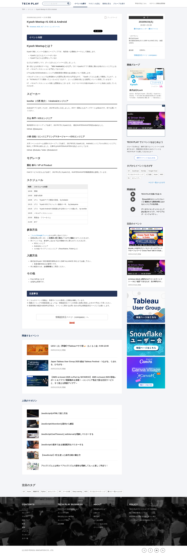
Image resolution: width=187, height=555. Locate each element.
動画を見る (107, 4)
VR (60, 491)
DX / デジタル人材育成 (66, 516)
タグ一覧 (25, 538)
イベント (30, 9)
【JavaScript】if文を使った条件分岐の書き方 (61, 455)
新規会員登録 (160, 3)
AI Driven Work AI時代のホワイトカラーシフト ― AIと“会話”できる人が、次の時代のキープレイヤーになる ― (145, 281)
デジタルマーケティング (135, 174)
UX (129, 171)
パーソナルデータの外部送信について (142, 520)
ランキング (26, 535)
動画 (23, 524)
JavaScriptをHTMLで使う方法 (54, 413)
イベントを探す (80, 4)
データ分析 (66, 491)
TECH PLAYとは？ (100, 509)
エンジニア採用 (63, 513)
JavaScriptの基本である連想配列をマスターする (62, 445)
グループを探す (119, 4)
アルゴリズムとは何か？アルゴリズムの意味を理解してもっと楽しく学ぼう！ (74, 466)
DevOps (143, 171)
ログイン (152, 3)
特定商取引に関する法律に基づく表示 (142, 516)
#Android (33, 27)
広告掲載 (61, 524)
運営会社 (97, 516)
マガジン (25, 516)
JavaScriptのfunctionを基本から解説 (57, 424)
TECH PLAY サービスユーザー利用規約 (143, 509)
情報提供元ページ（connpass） (146, 55)
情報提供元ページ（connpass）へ (72, 317)
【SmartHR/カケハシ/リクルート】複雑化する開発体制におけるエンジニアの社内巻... (153, 201)
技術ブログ (26, 520)
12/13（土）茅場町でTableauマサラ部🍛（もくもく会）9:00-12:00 (80, 346)
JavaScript (135, 171)
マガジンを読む (94, 4)
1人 (161, 86)
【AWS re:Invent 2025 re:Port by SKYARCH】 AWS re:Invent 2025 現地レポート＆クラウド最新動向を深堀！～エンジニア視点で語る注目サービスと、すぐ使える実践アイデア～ (83, 380)
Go (129, 178)
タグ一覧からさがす (157, 182)
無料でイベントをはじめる (146, 158)
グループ (25, 531)
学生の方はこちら (141, 3)
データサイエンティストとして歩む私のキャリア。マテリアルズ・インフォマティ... (153, 211)
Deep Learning (77, 491)
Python (43, 491)
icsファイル (153, 29)
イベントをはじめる (100, 524)
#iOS (38, 27)
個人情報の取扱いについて (138, 513)
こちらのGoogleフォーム (39, 235)
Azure (156, 174)
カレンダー (26, 513)
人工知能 (148, 174)
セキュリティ (136, 178)
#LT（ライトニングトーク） (51, 27)
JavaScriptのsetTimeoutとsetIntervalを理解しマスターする (67, 434)
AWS (161, 174)
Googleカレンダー (141, 29)
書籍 (23, 527)
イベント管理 (98, 527)
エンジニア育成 (63, 520)
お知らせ (97, 513)
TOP (23, 9)
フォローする (156, 82)
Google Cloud (152, 171)
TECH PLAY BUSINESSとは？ (68, 509)
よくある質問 (98, 520)
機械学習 (36, 491)
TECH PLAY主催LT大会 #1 (151, 194)
